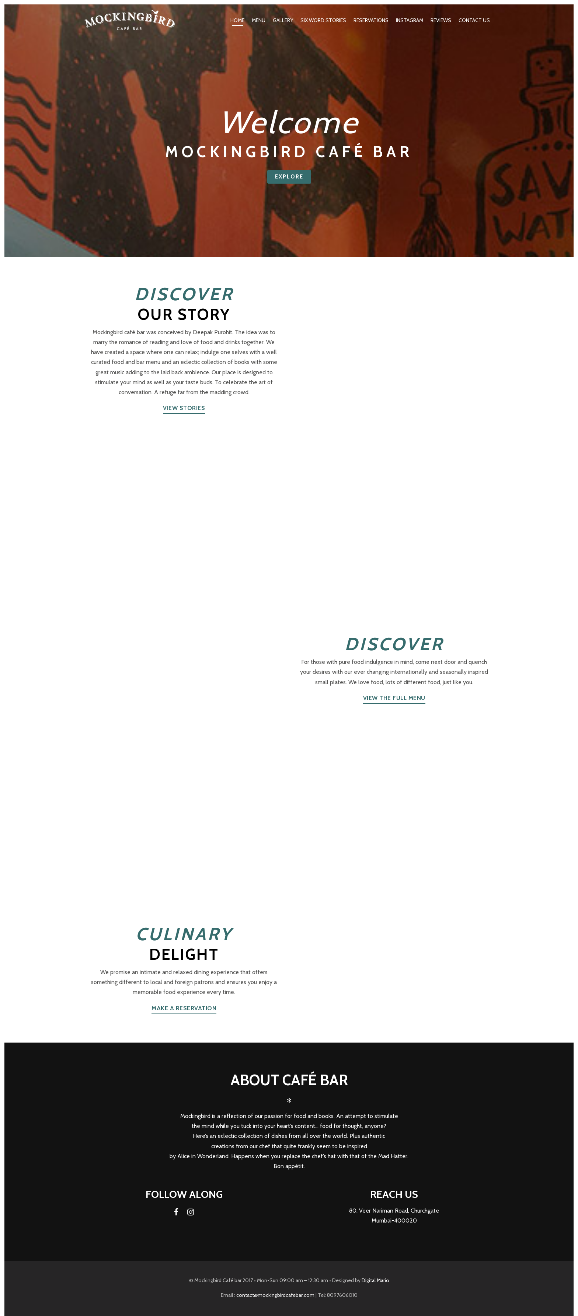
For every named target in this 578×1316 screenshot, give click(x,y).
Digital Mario (375, 1280)
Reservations (371, 20)
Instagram (409, 20)
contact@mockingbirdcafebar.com (275, 1295)
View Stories (184, 407)
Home (237, 20)
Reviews (441, 20)
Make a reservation (184, 1008)
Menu (258, 20)
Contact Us (474, 20)
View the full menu (394, 697)
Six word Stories (323, 20)
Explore (289, 176)
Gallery (283, 20)
